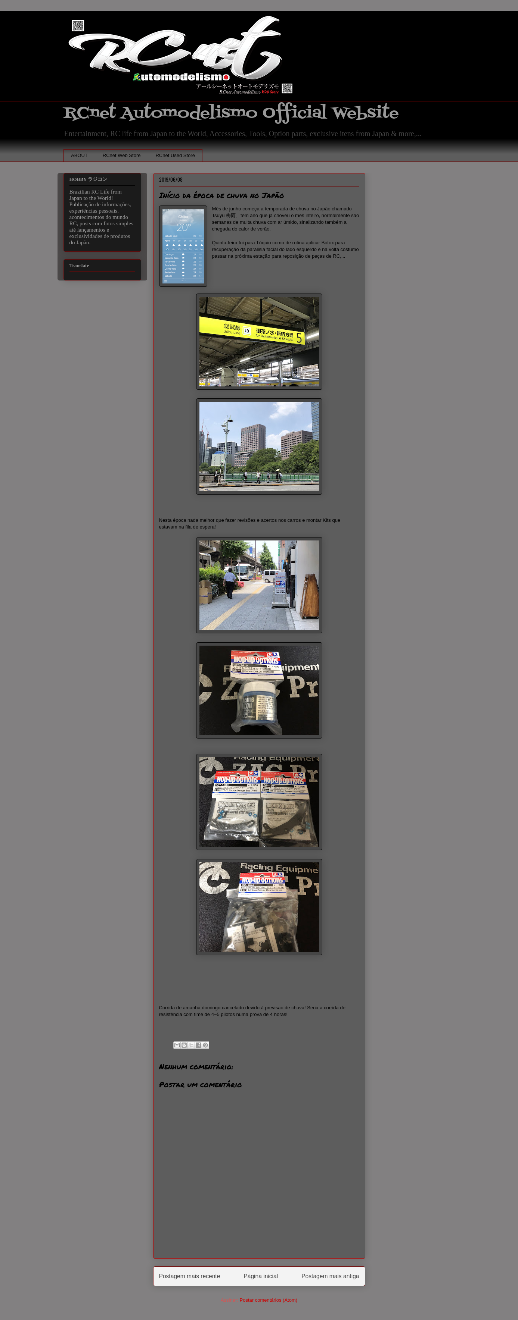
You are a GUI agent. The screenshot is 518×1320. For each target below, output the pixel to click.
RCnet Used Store (175, 155)
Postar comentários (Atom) (268, 1300)
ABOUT (79, 155)
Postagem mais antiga (330, 1276)
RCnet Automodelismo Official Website (231, 113)
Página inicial (261, 1276)
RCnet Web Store (122, 155)
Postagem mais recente (189, 1276)
